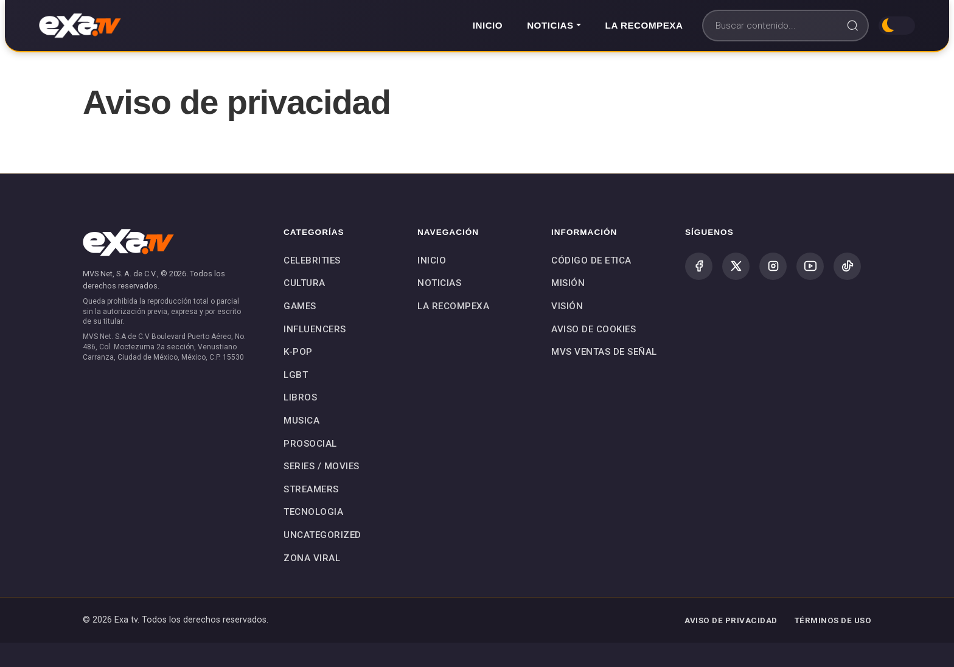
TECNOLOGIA (313, 511)
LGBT (296, 374)
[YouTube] (810, 266)
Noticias (439, 283)
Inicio (488, 25)
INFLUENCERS (315, 329)
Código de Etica (591, 260)
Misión (568, 283)
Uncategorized (322, 534)
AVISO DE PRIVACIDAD (731, 620)
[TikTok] (847, 266)
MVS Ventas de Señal (604, 351)
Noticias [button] (550, 25)
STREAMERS (311, 489)
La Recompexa (644, 25)
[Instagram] (773, 266)
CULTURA (305, 283)
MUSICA (301, 420)
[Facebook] (698, 266)
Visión (567, 306)
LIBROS (300, 397)
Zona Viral (312, 558)
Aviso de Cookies (593, 329)
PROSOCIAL (310, 443)
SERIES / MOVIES (322, 466)
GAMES (300, 306)
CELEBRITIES (312, 260)
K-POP (298, 351)
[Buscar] (785, 25)
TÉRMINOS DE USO (833, 620)
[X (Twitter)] (736, 266)
